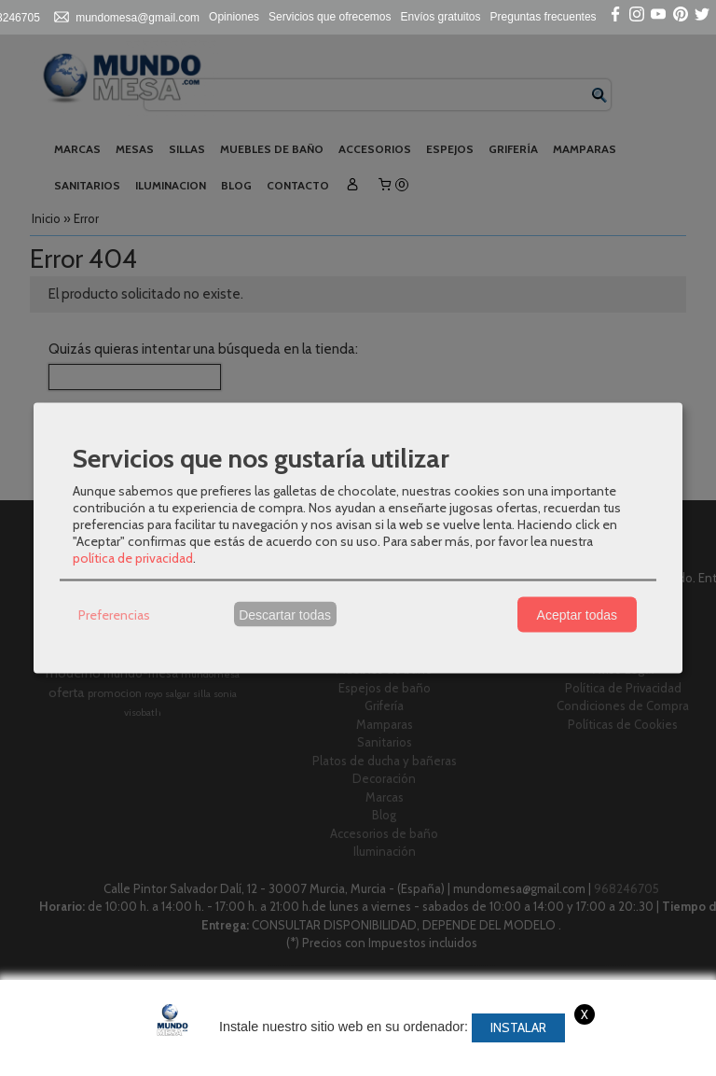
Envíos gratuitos (441, 16)
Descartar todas (285, 614)
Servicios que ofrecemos (329, 16)
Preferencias (114, 614)
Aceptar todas (577, 614)
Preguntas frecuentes (543, 16)
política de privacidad (133, 558)
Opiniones (234, 16)
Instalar (518, 1027)
